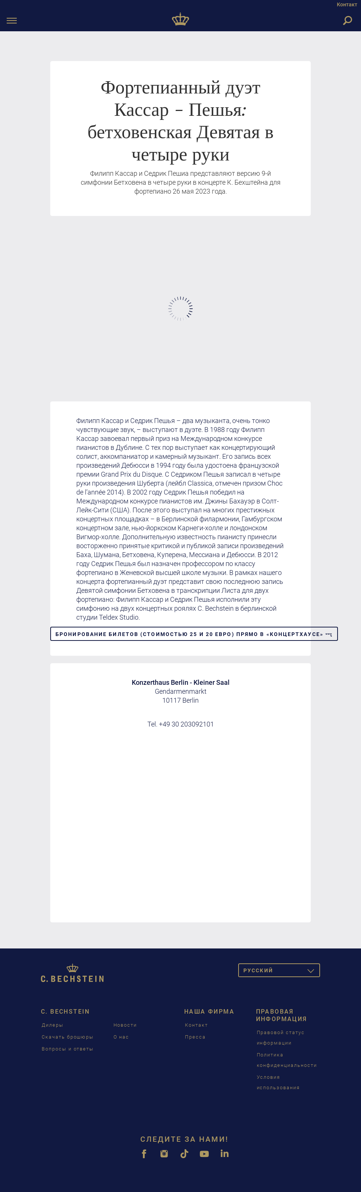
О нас (122, 1037)
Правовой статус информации (281, 1038)
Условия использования (278, 1082)
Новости (125, 1025)
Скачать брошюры (68, 1037)
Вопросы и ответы (68, 1049)
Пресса (195, 1037)
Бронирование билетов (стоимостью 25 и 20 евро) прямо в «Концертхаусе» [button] (194, 634)
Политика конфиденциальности (287, 1060)
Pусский (281, 971)
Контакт (347, 4)
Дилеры (53, 1025)
